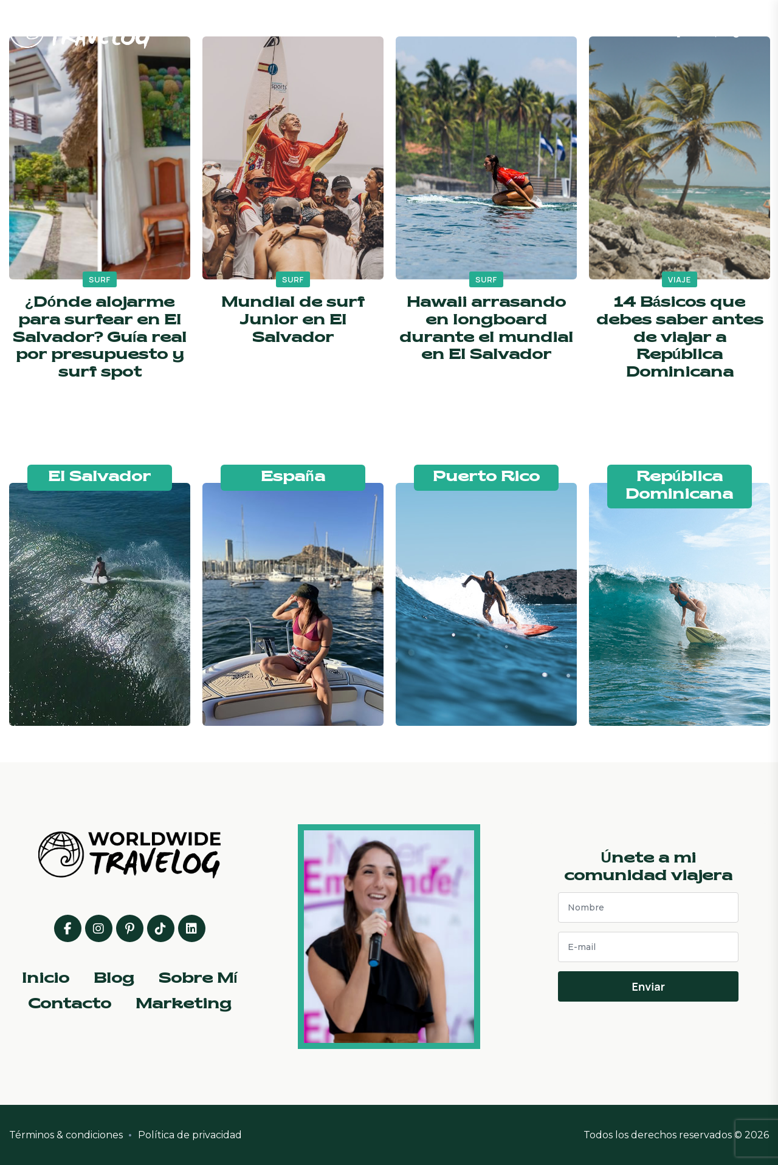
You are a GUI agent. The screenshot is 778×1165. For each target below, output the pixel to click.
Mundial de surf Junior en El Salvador (293, 321)
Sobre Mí (444, 30)
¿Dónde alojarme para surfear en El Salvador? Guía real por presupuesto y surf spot (100, 338)
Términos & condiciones (66, 1135)
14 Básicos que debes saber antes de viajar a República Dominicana (679, 338)
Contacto (524, 30)
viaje (679, 279)
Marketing (608, 30)
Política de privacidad (190, 1135)
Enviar (648, 986)
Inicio (325, 30)
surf (100, 279)
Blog (380, 30)
